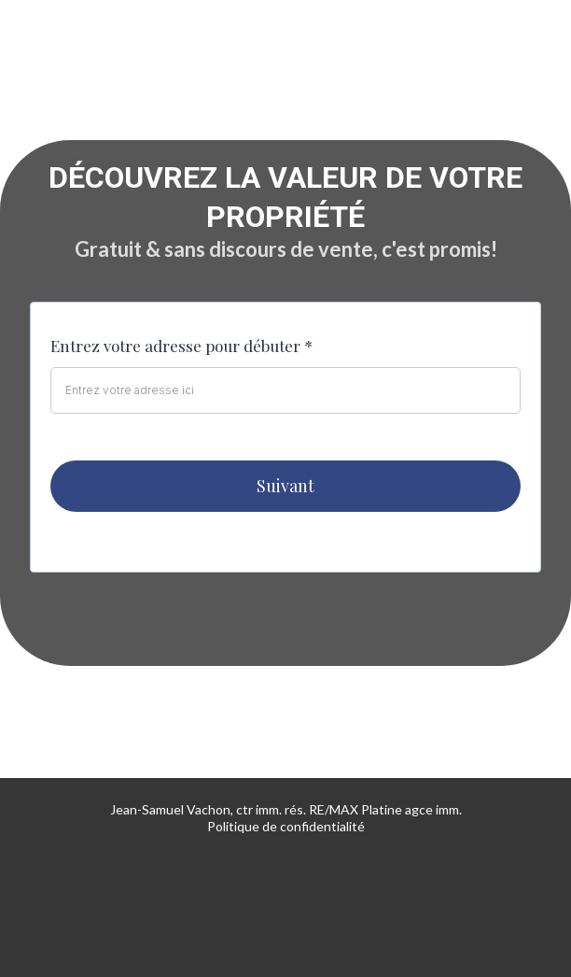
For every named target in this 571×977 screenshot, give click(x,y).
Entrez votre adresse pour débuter (181, 345)
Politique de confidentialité (286, 826)
